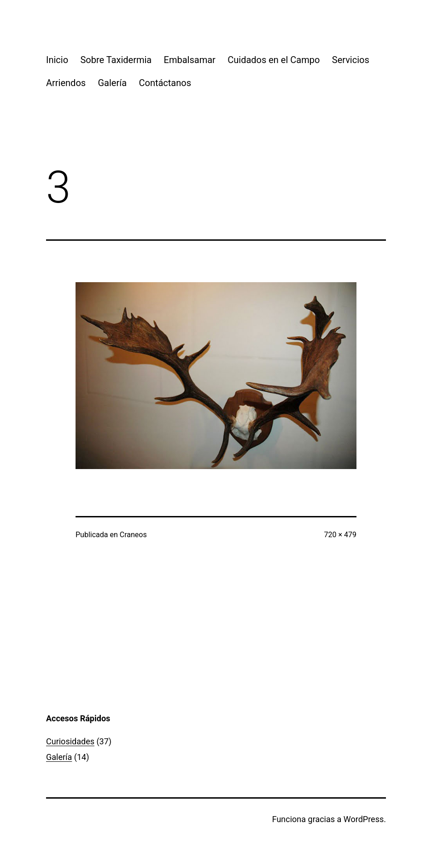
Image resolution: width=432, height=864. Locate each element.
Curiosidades (70, 741)
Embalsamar (190, 59)
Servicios (350, 59)
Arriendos (66, 82)
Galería (112, 82)
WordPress (364, 819)
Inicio (57, 59)
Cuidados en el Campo (274, 59)
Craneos (133, 534)
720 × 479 (340, 534)
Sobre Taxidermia (116, 59)
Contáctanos (165, 82)
